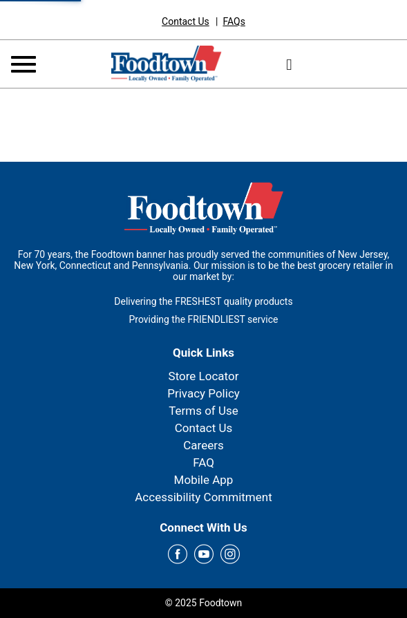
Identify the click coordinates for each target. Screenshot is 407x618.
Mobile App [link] (204, 480)
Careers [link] (203, 445)
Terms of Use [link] (203, 411)
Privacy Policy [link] (203, 393)
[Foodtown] (166, 63)
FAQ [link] (203, 462)
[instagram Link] (230, 555)
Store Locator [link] (204, 376)
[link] (185, 21)
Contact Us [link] (203, 428)
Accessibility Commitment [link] (203, 497)
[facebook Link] (177, 555)
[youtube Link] (204, 555)
